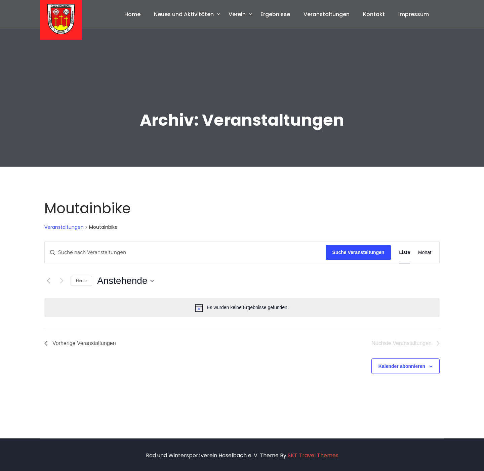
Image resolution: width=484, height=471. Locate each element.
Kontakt (374, 14)
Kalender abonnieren (401, 366)
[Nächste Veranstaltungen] (61, 281)
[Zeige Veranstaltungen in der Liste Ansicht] (404, 252)
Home (132, 14)
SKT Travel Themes (313, 455)
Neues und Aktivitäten (184, 14)
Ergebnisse (275, 14)
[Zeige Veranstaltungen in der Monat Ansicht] (424, 252)
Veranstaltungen (327, 14)
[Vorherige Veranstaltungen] (48, 281)
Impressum (413, 14)
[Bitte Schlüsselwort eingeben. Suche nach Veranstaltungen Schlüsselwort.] (185, 252)
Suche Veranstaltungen (358, 252)
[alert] (242, 307)
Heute (81, 281)
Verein (237, 14)
